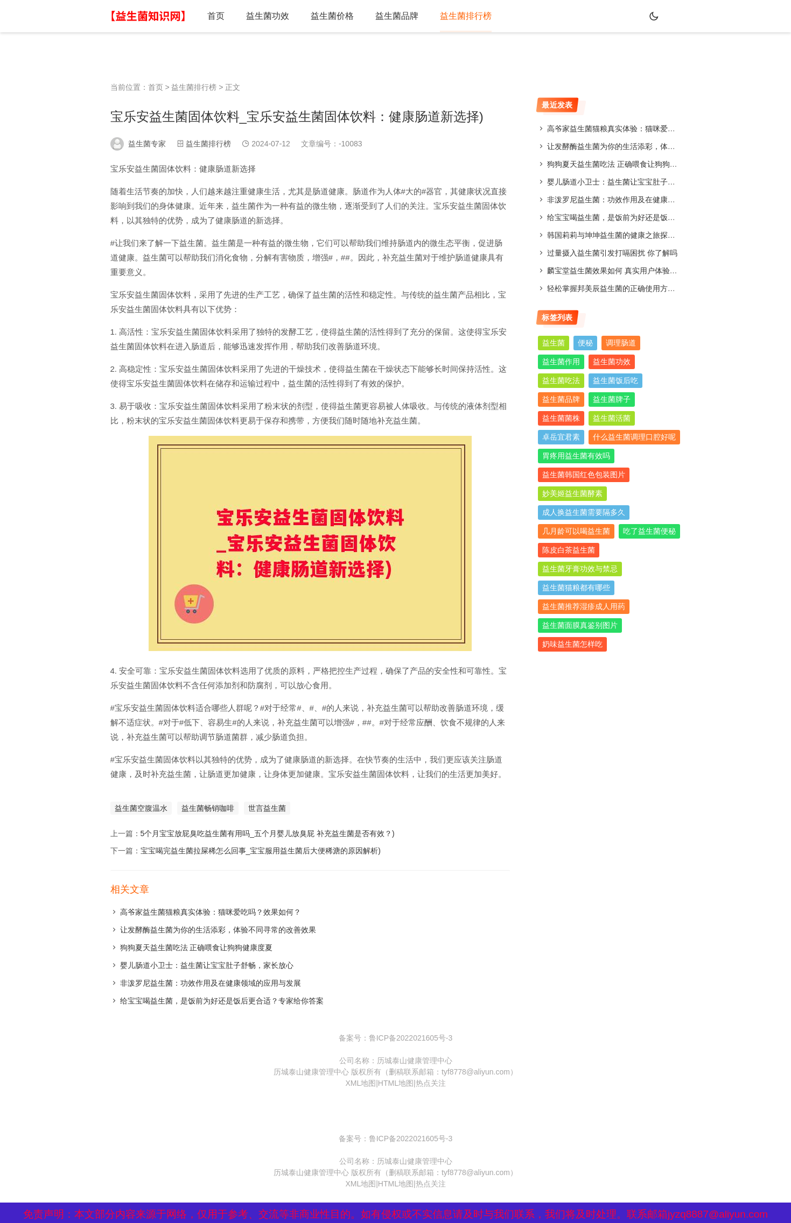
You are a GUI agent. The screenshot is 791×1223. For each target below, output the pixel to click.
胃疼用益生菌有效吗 (576, 455)
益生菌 (553, 342)
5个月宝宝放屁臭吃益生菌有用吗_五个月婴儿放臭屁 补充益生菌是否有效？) (268, 833)
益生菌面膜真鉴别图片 (580, 625)
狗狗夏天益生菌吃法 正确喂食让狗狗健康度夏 (196, 947)
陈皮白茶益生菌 (568, 550)
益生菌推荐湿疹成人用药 (583, 606)
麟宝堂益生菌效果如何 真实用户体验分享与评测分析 (635, 270)
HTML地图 (396, 1083)
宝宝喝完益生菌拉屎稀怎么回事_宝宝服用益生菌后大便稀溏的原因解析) (261, 850)
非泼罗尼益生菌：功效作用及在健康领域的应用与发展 (210, 983)
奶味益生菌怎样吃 (572, 644)
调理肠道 (621, 342)
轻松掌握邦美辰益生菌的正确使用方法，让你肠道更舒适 (641, 288)
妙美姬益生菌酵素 (572, 493)
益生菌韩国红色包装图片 (583, 474)
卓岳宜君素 (561, 437)
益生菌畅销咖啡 (207, 808)
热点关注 (431, 1083)
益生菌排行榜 (466, 15)
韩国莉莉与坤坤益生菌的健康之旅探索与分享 (622, 235)
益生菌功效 (267, 15)
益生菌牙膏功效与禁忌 (580, 568)
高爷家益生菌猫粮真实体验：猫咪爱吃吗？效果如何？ (210, 912)
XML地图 (360, 1083)
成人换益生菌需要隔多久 (583, 512)
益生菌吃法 (561, 380)
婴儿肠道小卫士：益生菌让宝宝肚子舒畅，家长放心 (206, 965)
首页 (216, 15)
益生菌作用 (561, 361)
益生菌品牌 (396, 15)
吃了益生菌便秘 (649, 531)
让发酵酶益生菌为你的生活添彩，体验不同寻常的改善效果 (218, 929)
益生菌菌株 (561, 418)
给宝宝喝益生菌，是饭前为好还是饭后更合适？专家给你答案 (222, 1000)
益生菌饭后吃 (615, 380)
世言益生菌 (267, 808)
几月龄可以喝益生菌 (576, 531)
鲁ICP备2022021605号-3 (411, 1038)
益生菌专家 (147, 143)
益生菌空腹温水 (141, 808)
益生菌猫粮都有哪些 (576, 587)
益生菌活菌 (612, 418)
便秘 (585, 342)
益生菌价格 (332, 15)
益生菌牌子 (612, 399)
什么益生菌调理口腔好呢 (634, 437)
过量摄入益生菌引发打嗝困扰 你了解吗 (612, 253)
